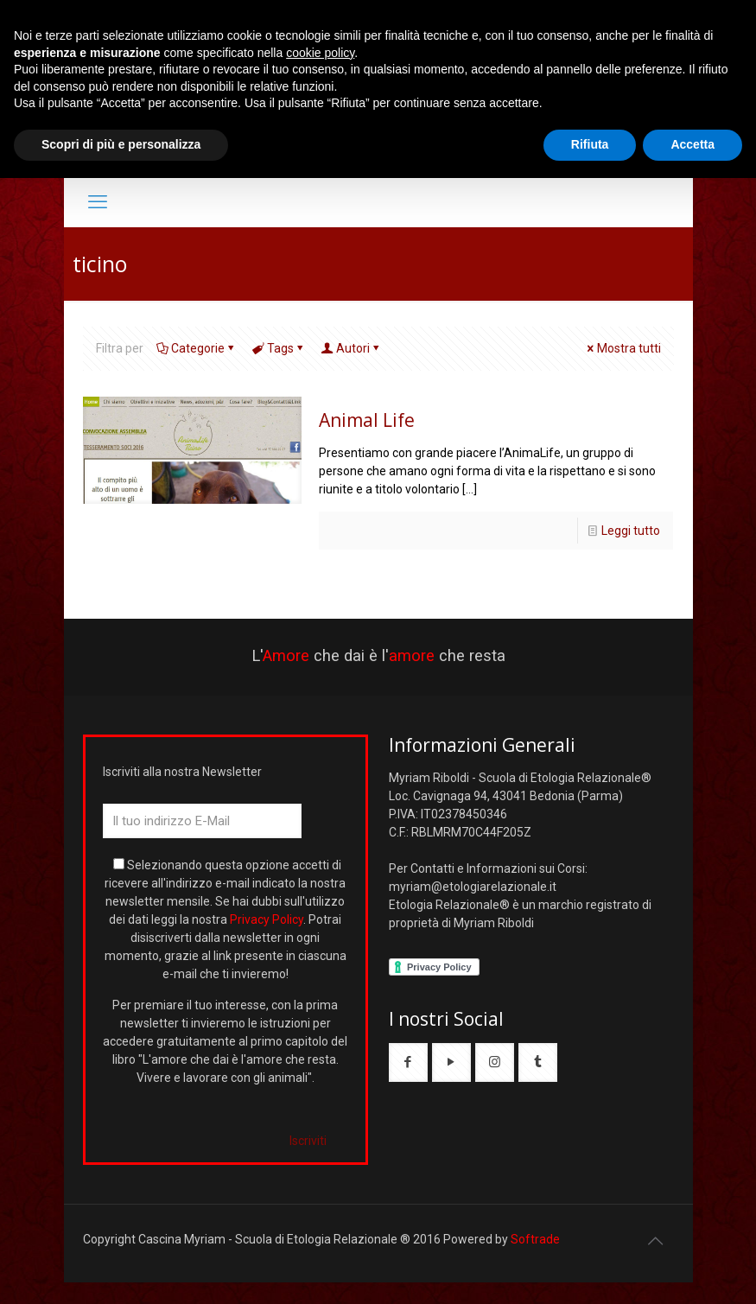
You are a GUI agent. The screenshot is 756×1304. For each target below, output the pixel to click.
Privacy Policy (266, 919)
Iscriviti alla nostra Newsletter (182, 772)
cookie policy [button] (320, 53)
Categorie (196, 348)
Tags (279, 348)
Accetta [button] (692, 144)
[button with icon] (408, 1062)
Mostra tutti (623, 348)
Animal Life (367, 420)
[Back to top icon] (656, 1241)
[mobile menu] (97, 202)
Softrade (535, 1239)
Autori (351, 348)
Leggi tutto (630, 531)
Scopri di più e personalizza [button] (120, 144)
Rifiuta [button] (590, 144)
